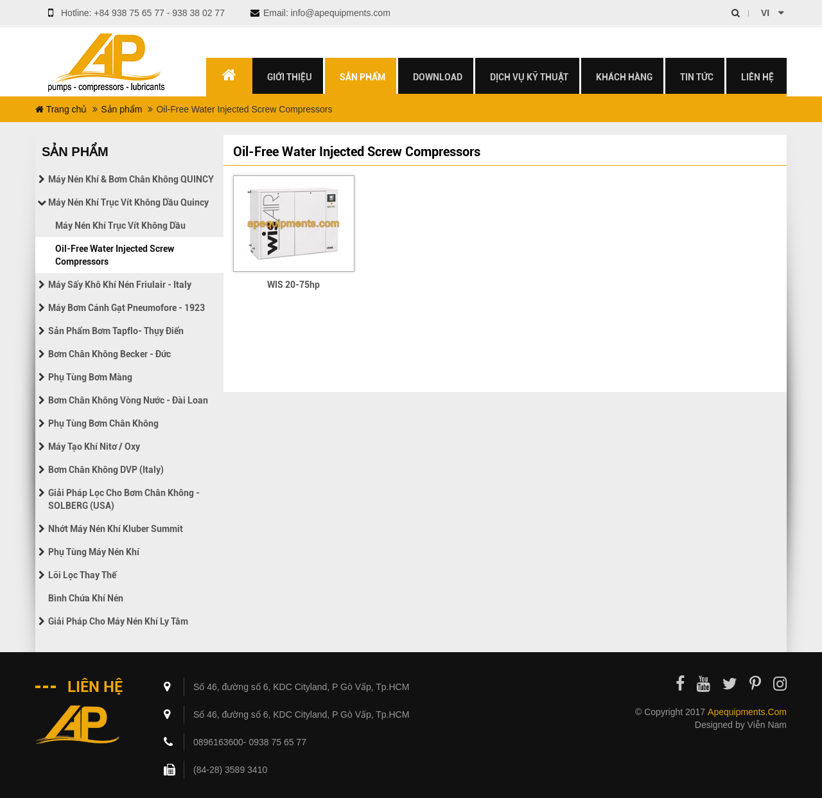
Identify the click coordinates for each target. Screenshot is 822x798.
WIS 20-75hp (293, 284)
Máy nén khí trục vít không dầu (120, 225)
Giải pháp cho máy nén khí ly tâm (118, 621)
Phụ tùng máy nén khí (93, 552)
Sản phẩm (121, 109)
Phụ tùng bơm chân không (103, 423)
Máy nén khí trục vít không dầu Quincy (128, 202)
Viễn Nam (767, 725)
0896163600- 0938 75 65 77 (249, 742)
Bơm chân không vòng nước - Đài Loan (128, 400)
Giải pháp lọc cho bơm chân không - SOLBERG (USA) (124, 499)
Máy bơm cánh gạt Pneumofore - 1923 (126, 308)
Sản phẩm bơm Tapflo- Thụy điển (116, 331)
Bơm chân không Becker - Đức (109, 354)
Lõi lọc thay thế (82, 575)
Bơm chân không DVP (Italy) (106, 470)
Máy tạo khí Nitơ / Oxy (94, 446)
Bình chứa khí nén (85, 598)
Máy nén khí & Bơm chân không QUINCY (131, 179)
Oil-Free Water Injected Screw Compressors (114, 255)
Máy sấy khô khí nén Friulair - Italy (119, 284)
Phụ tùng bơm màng (90, 377)
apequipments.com (747, 712)
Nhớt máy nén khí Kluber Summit (115, 529)
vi (765, 13)
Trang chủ (61, 109)
